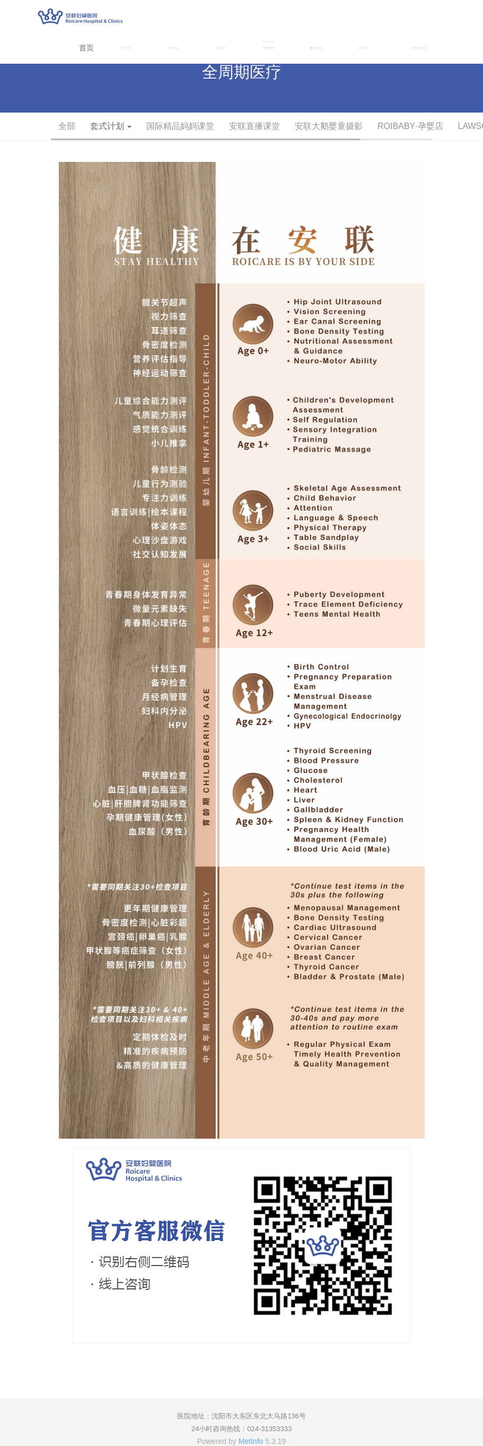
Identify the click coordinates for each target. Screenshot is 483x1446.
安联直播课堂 (254, 126)
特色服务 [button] (268, 48)
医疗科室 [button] (173, 48)
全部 (66, 126)
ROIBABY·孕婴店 (410, 126)
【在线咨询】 (418, 48)
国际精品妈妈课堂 (180, 126)
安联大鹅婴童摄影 (329, 126)
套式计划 (110, 126)
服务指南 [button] (316, 48)
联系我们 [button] (364, 48)
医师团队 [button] (221, 48)
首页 (86, 48)
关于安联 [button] (125, 48)
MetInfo (251, 1441)
